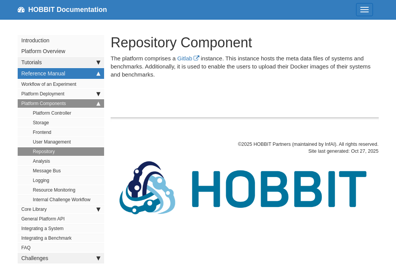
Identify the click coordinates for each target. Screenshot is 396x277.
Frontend (42, 132)
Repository (44, 151)
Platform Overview (43, 51)
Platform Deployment (61, 93)
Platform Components (61, 103)
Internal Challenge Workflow (62, 199)
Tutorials (61, 62)
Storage (41, 122)
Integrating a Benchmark (47, 238)
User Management (52, 142)
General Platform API (43, 219)
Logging (41, 180)
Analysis (41, 161)
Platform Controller (52, 113)
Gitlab (184, 58)
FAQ (26, 247)
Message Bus (47, 171)
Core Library (61, 209)
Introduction (36, 40)
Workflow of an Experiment (49, 84)
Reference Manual (61, 73)
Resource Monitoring (54, 190)
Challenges (61, 258)
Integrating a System (43, 228)
